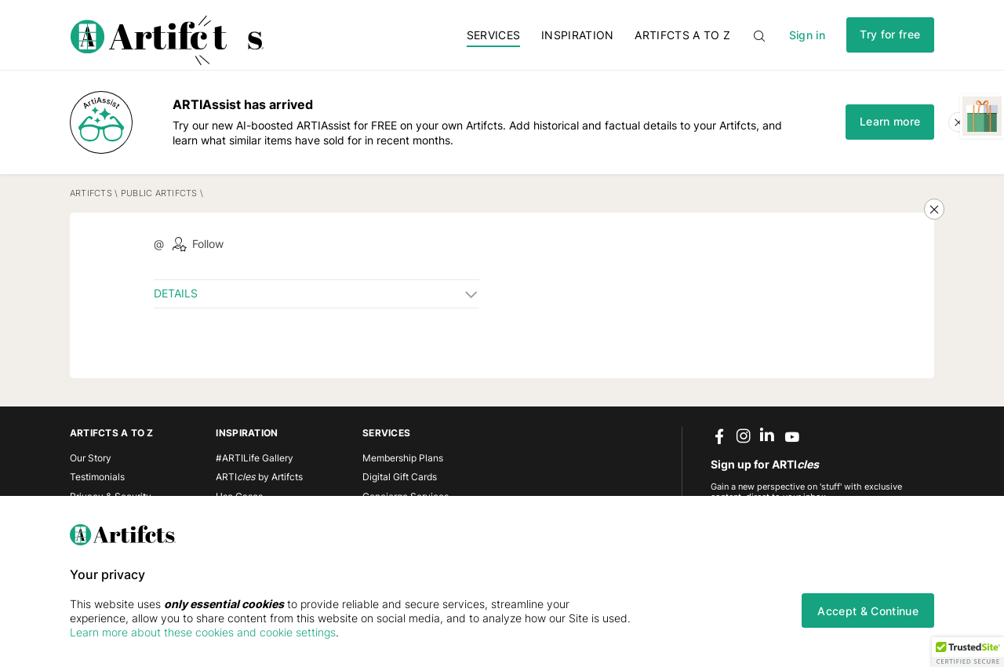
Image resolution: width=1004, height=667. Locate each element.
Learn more (890, 121)
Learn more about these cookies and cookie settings (203, 632)
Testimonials (97, 477)
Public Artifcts (159, 193)
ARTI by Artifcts (259, 477)
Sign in (807, 35)
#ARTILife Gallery (254, 458)
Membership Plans (402, 458)
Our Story (90, 458)
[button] (968, 652)
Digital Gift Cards (399, 477)
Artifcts (91, 193)
